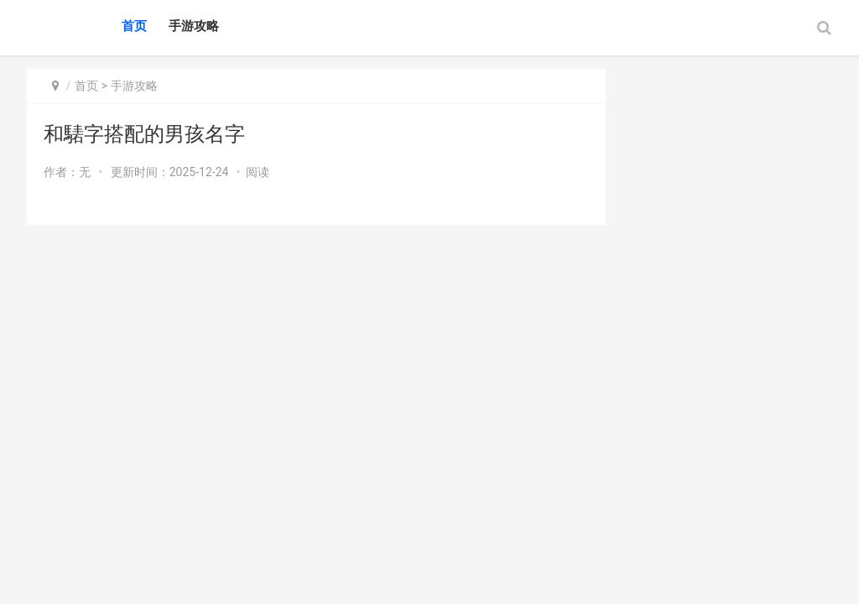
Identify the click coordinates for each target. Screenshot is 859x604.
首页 (134, 26)
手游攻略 (194, 26)
